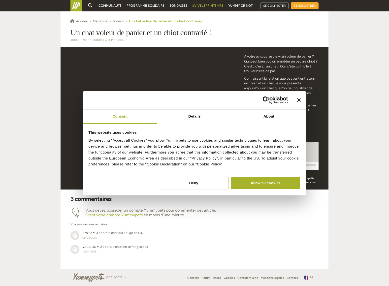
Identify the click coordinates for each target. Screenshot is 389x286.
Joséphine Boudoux (86, 40)
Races (217, 278)
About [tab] (268, 116)
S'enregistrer (305, 5)
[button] (154, 222)
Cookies (229, 278)
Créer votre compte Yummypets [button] (114, 215)
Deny (193, 183)
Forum (206, 278)
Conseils (193, 278)
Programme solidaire (145, 5)
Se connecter (274, 5)
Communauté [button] (110, 5)
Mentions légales (272, 278)
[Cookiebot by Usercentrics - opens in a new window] (266, 100)
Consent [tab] (120, 116)
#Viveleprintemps (207, 5)
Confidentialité (247, 278)
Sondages (178, 5)
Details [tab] (194, 116)
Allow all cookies (266, 183)
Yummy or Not (240, 5)
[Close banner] (299, 100)
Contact (292, 278)
